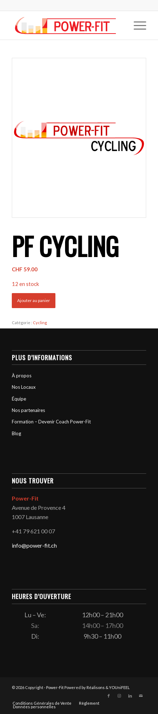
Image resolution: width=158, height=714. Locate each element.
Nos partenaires (28, 410)
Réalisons (96, 687)
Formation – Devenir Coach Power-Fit (51, 421)
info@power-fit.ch (34, 545)
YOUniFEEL (119, 687)
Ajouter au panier (33, 300)
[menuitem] (136, 25)
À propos (21, 375)
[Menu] (136, 25)
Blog (16, 433)
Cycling (40, 322)
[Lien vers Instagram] (119, 695)
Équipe (19, 399)
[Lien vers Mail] (140, 695)
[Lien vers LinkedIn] (130, 695)
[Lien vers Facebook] (108, 695)
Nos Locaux (24, 387)
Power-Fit (55, 687)
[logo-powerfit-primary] (65, 25)
